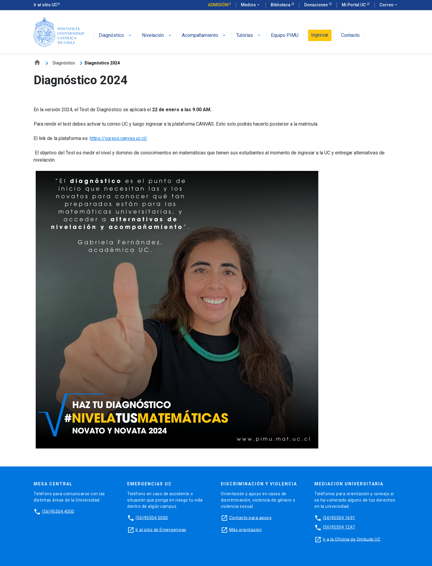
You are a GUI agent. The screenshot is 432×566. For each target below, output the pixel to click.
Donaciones (316, 4)
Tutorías (248, 35)
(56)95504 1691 (339, 517)
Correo (389, 5)
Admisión (218, 4)
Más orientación (245, 529)
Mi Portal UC (354, 4)
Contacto (350, 35)
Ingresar (319, 35)
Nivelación (157, 35)
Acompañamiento (204, 35)
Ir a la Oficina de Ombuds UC (351, 539)
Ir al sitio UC (45, 4)
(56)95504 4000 (58, 511)
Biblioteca (281, 4)
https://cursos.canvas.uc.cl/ (118, 138)
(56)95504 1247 (339, 527)
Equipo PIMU (284, 35)
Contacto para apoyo (250, 517)
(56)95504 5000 (152, 517)
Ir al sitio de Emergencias (161, 529)
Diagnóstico (115, 35)
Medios (251, 5)
